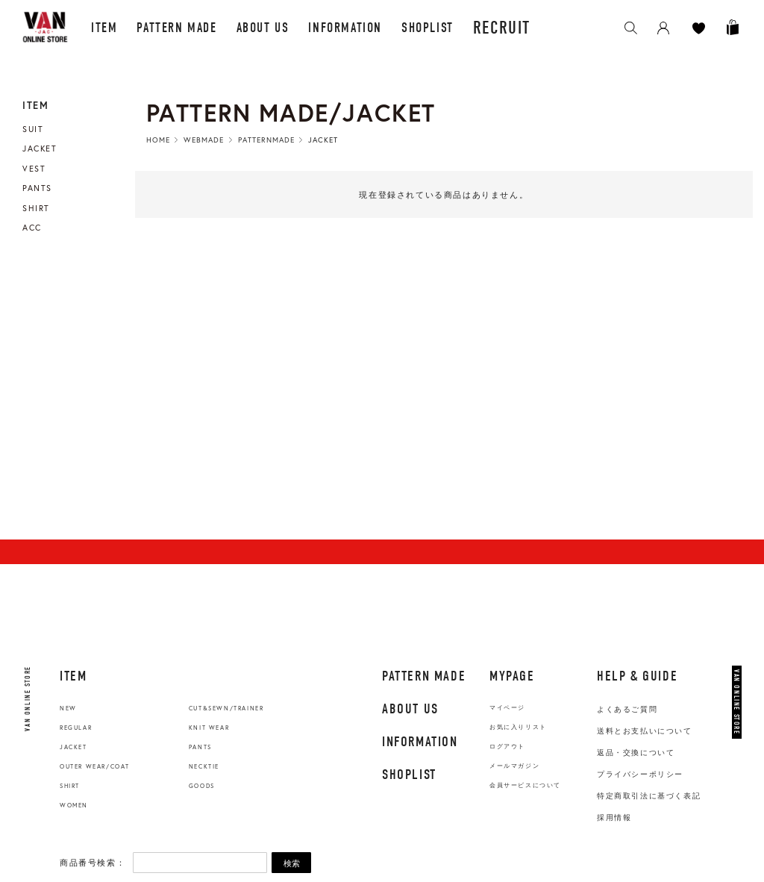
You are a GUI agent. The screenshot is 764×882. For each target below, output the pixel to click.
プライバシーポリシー (640, 774)
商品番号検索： (92, 862)
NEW (68, 708)
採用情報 (614, 817)
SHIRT (70, 785)
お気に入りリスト (518, 727)
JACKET (73, 747)
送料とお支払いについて (644, 731)
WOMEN (74, 805)
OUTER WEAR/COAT (95, 766)
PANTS (200, 747)
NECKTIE (204, 766)
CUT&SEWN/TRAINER (226, 708)
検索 (292, 863)
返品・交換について (635, 752)
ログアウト (507, 746)
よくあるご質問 (627, 709)
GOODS (202, 785)
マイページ (507, 707)
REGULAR (76, 727)
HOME (158, 140)
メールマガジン (514, 766)
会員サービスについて (525, 785)
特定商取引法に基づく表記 (649, 796)
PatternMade (266, 140)
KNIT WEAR (209, 727)
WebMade (204, 140)
